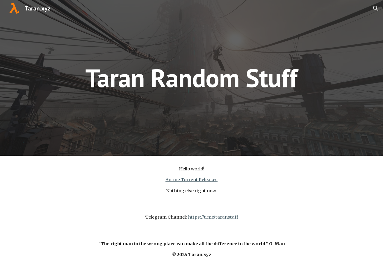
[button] (376, 8)
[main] (191, 78)
